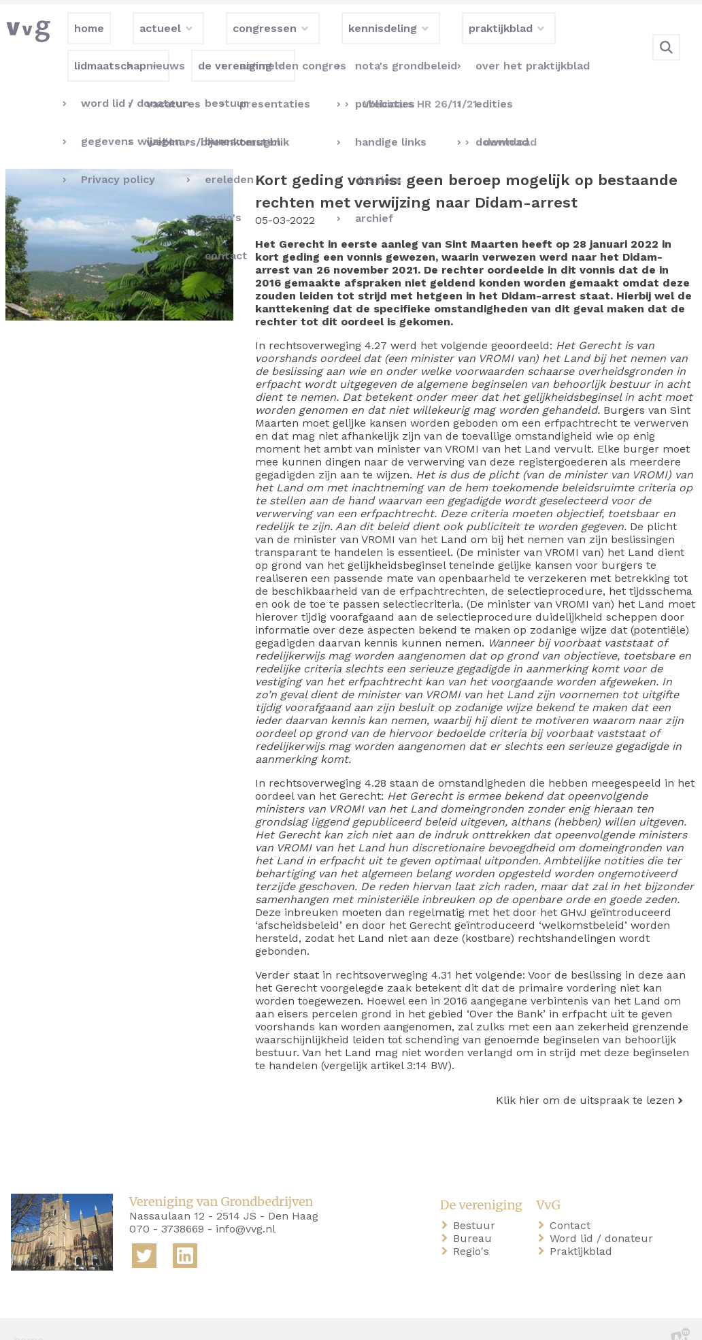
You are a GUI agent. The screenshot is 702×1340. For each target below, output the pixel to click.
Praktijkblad (583, 1229)
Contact (572, 1203)
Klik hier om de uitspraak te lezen (585, 1078)
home (29, 1318)
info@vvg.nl (245, 1206)
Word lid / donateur (604, 1216)
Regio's (473, 1229)
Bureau (475, 1216)
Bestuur (476, 1203)
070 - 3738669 (166, 1206)
